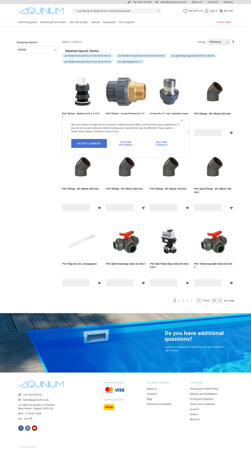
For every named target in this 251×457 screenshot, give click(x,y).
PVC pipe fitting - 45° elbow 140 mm (212, 190)
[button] (231, 132)
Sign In (214, 10)
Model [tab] (22, 49)
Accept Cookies (89, 143)
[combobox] (116, 10)
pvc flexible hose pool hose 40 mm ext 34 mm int (141, 55)
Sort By (202, 41)
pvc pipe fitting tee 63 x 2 (130, 61)
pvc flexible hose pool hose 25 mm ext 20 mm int (88, 61)
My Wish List (196, 10)
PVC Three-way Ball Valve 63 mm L (213, 265)
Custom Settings (125, 143)
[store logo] (42, 11)
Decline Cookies (162, 143)
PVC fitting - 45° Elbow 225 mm (212, 113)
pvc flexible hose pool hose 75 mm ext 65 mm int (88, 55)
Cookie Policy (111, 131)
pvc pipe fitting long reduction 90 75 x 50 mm (193, 55)
